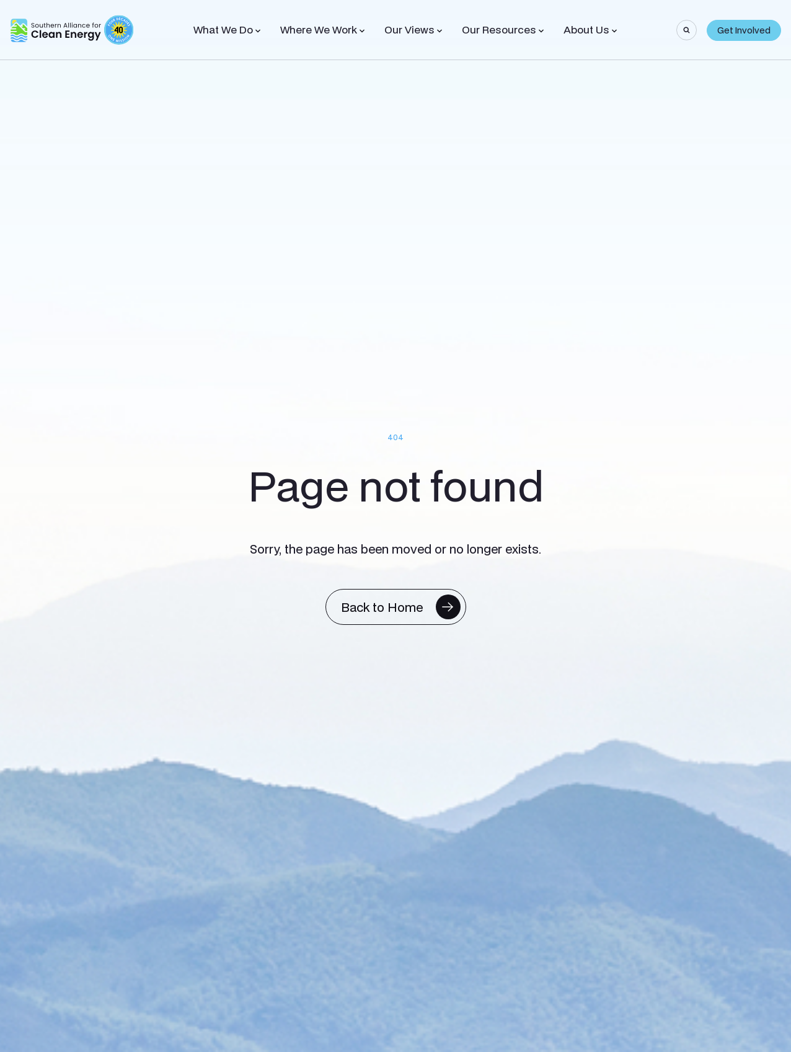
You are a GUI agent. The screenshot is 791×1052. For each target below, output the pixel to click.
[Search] (686, 30)
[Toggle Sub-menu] (257, 31)
